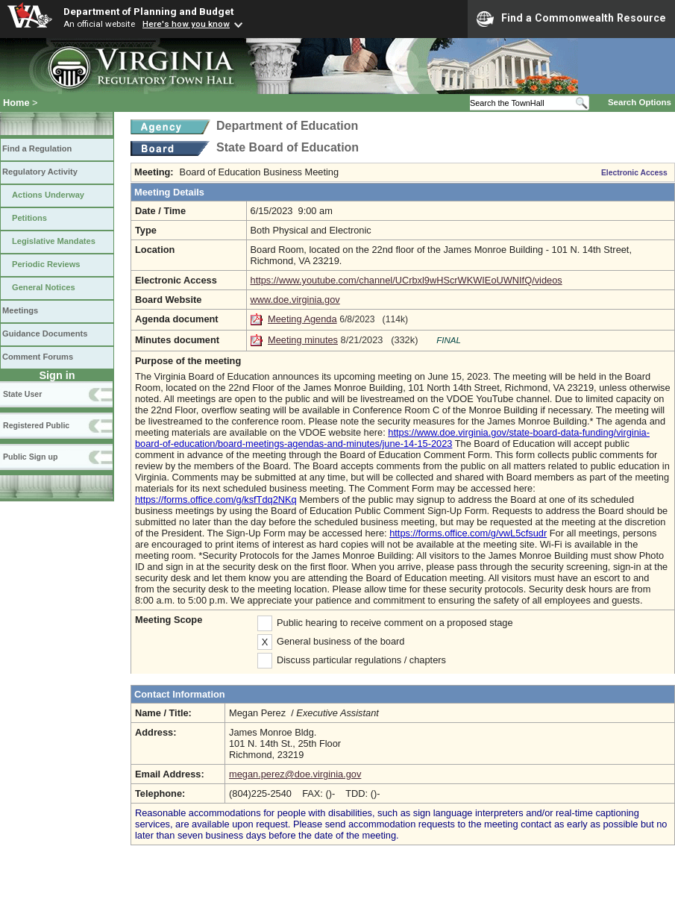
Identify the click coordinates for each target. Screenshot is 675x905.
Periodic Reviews (46, 264)
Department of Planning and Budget (148, 11)
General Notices (43, 287)
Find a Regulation (37, 148)
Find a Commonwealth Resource (571, 18)
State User (22, 393)
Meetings (20, 310)
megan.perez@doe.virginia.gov (295, 774)
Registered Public (36, 425)
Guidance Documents (44, 333)
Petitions (29, 217)
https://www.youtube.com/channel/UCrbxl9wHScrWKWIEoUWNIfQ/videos (406, 280)
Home (16, 102)
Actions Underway (48, 194)
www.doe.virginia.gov (295, 299)
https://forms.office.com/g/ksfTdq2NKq (216, 499)
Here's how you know (186, 24)
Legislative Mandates (53, 241)
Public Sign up (30, 456)
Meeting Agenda (302, 319)
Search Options (639, 102)
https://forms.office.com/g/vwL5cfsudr (468, 533)
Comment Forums (37, 356)
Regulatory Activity (40, 171)
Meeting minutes (303, 339)
